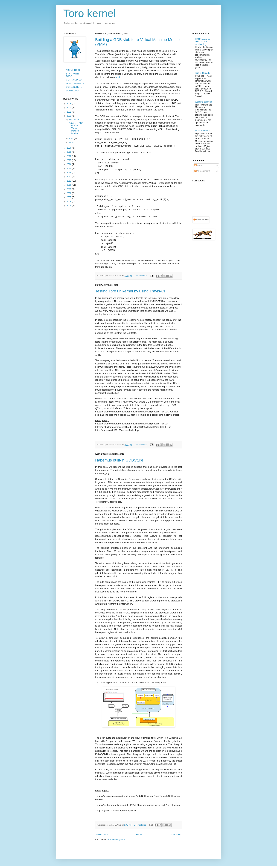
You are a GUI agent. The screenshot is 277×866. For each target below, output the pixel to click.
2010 (69, 185)
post (118, 77)
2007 (69, 197)
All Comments (202, 171)
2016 (69, 164)
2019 (69, 152)
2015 (69, 168)
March (72, 142)
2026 (69, 103)
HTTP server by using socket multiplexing (202, 42)
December (74, 119)
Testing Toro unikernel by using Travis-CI (130, 291)
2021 (69, 116)
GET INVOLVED (74, 80)
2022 (69, 112)
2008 (69, 193)
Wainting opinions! (203, 102)
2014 (69, 172)
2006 (69, 201)
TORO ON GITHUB (75, 83)
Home (139, 834)
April (71, 138)
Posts (198, 165)
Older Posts (175, 834)
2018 (69, 156)
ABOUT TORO (73, 70)
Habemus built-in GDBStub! (119, 460)
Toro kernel (89, 13)
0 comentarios (141, 275)
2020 (69, 148)
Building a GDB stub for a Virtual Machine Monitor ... (76, 128)
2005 (69, 205)
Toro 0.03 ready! (203, 73)
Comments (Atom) (116, 839)
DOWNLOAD (72, 90)
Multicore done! (202, 130)
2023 (69, 107)
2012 (69, 176)
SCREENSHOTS (74, 87)
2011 (69, 181)
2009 (69, 189)
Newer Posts (102, 834)
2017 (69, 160)
